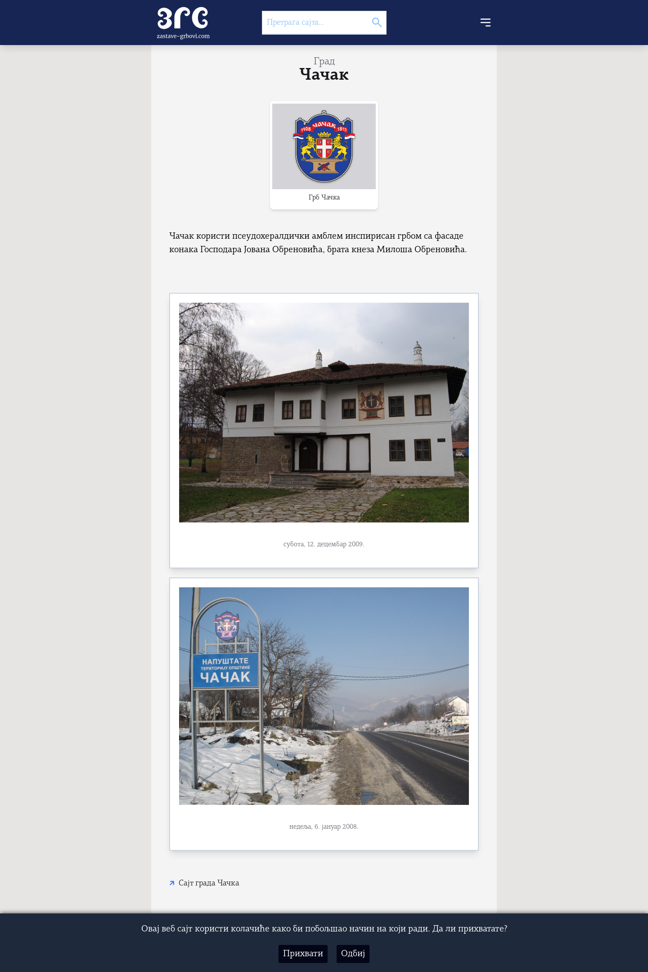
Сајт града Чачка (209, 883)
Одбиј (353, 953)
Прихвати (303, 953)
